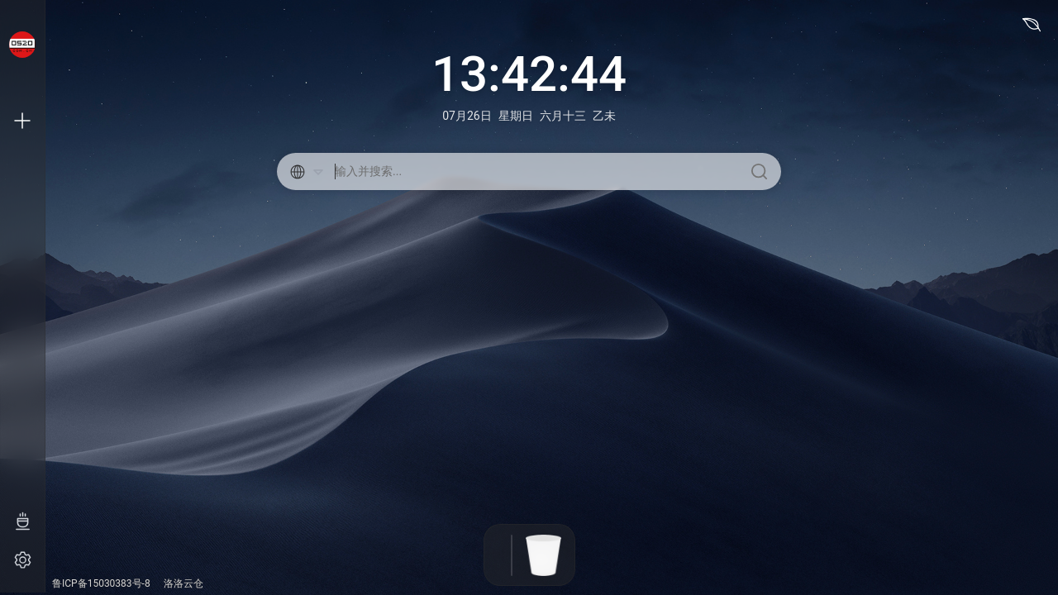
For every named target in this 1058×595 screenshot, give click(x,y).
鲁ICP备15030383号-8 (101, 583)
